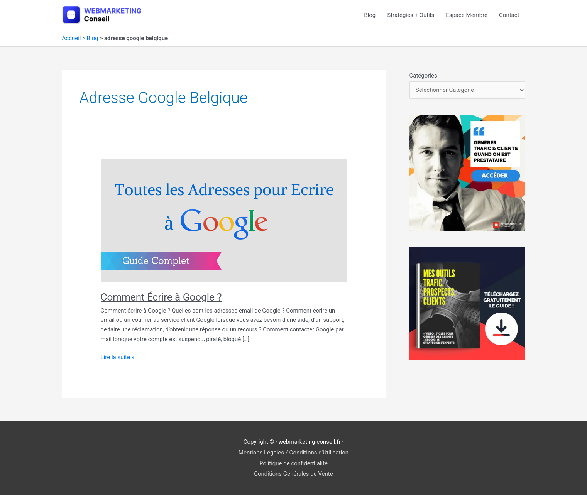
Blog (370, 15)
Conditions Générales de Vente (293, 473)
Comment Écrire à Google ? (161, 297)
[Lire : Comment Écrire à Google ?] (224, 219)
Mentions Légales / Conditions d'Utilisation (293, 452)
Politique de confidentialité (293, 463)
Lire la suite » (117, 357)
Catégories (423, 75)
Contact (509, 15)
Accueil (71, 38)
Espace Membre (466, 15)
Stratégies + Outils (410, 15)
